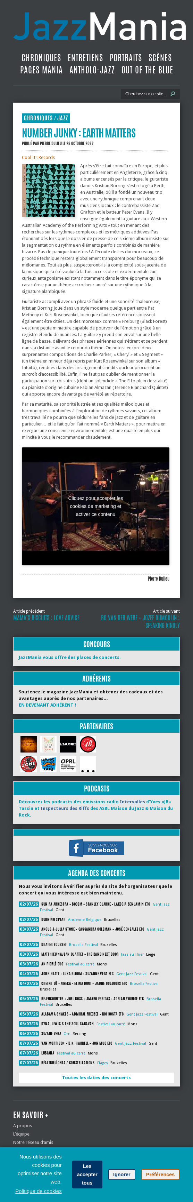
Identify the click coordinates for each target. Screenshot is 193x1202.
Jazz (62, 118)
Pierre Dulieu (51, 143)
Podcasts (96, 788)
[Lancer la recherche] (172, 93)
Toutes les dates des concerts (96, 1077)
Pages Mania (41, 70)
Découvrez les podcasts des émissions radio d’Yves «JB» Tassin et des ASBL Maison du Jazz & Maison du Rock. (96, 808)
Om (67, 1034)
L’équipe (21, 1134)
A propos (22, 1125)
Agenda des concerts (96, 873)
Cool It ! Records (38, 157)
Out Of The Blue (147, 70)
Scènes (160, 58)
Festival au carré (80, 964)
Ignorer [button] (122, 1174)
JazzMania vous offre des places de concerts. (70, 657)
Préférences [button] (160, 1174)
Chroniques (41, 58)
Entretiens (85, 58)
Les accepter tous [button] (87, 1174)
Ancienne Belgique (84, 919)
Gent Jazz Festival (132, 974)
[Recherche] (145, 94)
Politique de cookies (38, 1191)
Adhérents (96, 679)
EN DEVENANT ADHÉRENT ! (47, 705)
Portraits (126, 58)
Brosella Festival (83, 944)
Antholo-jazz (92, 70)
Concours (96, 644)
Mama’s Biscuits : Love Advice (46, 618)
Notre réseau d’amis (33, 1142)
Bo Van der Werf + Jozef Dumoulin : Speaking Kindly (140, 622)
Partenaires (96, 726)
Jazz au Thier (132, 954)
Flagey (102, 1063)
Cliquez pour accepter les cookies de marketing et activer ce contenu (95, 506)
